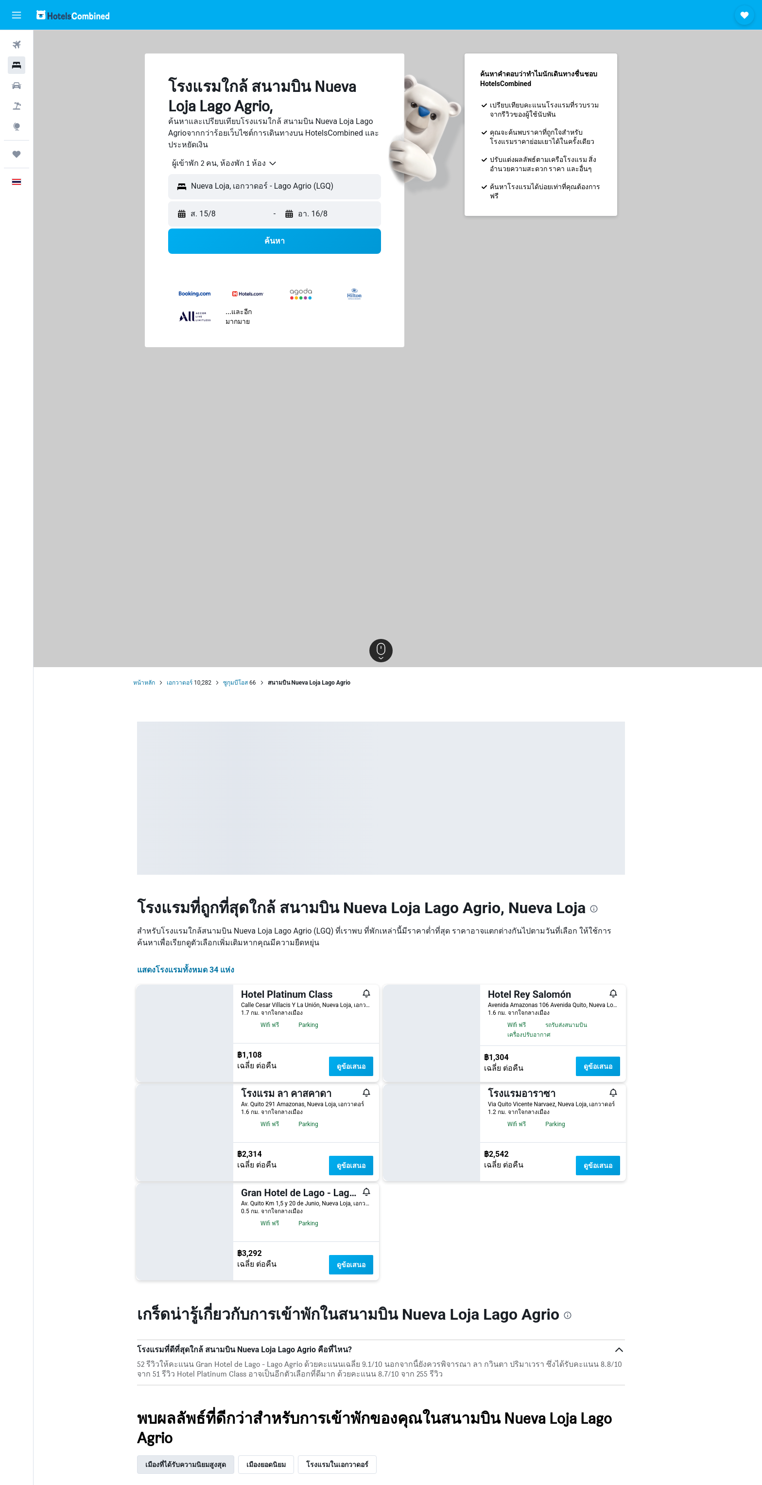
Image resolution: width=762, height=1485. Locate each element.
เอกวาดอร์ (196, 682)
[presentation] (610, 908)
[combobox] (238, 163)
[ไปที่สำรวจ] (16, 126)
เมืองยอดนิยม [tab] (283, 1464)
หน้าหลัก (161, 682)
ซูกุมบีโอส (252, 682)
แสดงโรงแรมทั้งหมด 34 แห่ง (202, 969)
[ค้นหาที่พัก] (16, 65)
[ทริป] (16, 154)
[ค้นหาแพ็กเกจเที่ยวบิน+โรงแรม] (16, 106)
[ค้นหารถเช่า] (16, 85)
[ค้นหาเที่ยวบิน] (16, 44)
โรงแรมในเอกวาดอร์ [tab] (354, 1464)
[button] (16, 15)
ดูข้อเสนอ (368, 1066)
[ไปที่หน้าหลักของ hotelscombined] (73, 14)
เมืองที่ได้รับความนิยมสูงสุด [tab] (202, 1464)
